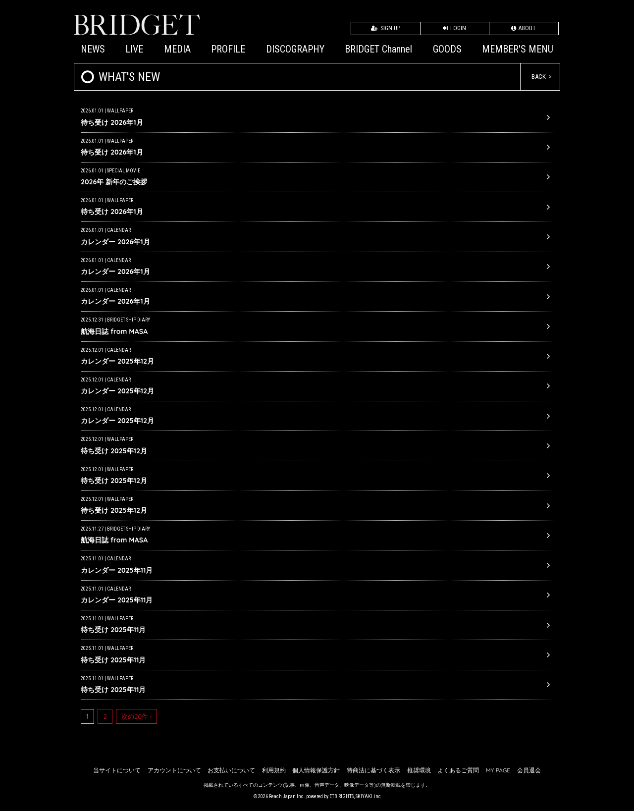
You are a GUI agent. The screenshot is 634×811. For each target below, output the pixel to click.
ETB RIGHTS (341, 796)
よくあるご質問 (458, 770)
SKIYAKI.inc (368, 796)
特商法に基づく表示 (373, 770)
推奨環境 (419, 770)
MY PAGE (498, 770)
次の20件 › (136, 716)
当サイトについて (117, 770)
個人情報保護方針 (316, 770)
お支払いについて (231, 770)
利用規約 (274, 770)
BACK (538, 76)
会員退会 (529, 770)
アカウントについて (174, 770)
